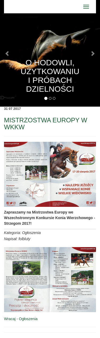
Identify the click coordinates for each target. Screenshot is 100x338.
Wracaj (9, 319)
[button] (7, 53)
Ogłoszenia (28, 319)
